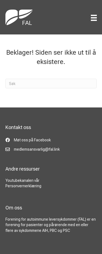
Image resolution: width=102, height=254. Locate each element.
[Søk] (51, 83)
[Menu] (94, 18)
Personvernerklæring (23, 186)
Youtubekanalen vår (22, 180)
